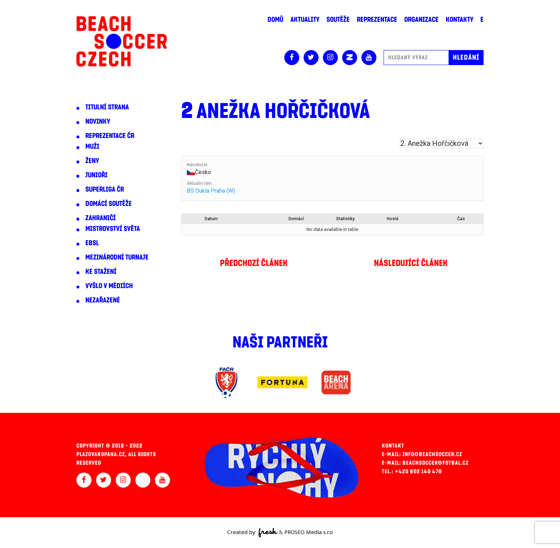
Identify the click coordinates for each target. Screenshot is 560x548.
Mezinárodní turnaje (117, 257)
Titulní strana (107, 107)
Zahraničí (100, 218)
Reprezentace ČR (109, 135)
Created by (252, 532)
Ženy (92, 160)
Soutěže (338, 19)
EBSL (92, 243)
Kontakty (459, 19)
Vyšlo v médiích (109, 286)
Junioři (96, 175)
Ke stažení (100, 271)
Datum (211, 218)
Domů (275, 19)
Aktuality (304, 19)
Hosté (393, 218)
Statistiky (345, 218)
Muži (92, 146)
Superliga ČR (104, 189)
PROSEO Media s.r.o (308, 531)
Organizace (421, 19)
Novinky (97, 121)
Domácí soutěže (108, 203)
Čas (461, 218)
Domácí (296, 218)
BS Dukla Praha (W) (211, 190)
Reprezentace (377, 19)
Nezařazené (102, 300)
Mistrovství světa (112, 228)
